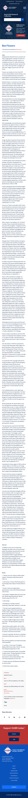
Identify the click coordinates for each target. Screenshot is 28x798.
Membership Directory (14, 3)
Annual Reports (14, 775)
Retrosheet (6, 693)
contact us (12, 698)
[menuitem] (10, 1)
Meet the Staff (14, 770)
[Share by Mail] (24, 717)
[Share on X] (9, 717)
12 (4, 387)
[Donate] (14, 734)
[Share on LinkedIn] (14, 717)
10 (8, 354)
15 (19, 525)
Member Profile (10, 1)
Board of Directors (14, 773)
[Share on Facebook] (4, 717)
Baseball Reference (8, 691)
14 (5, 514)
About (14, 766)
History (14, 768)
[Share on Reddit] (19, 717)
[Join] (14, 739)
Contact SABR (14, 780)
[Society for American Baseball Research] (11, 8)
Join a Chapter (19, 1)
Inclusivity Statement (14, 778)
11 (5, 358)
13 (18, 461)
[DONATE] (14, 787)
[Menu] (24, 8)
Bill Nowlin (19, 49)
